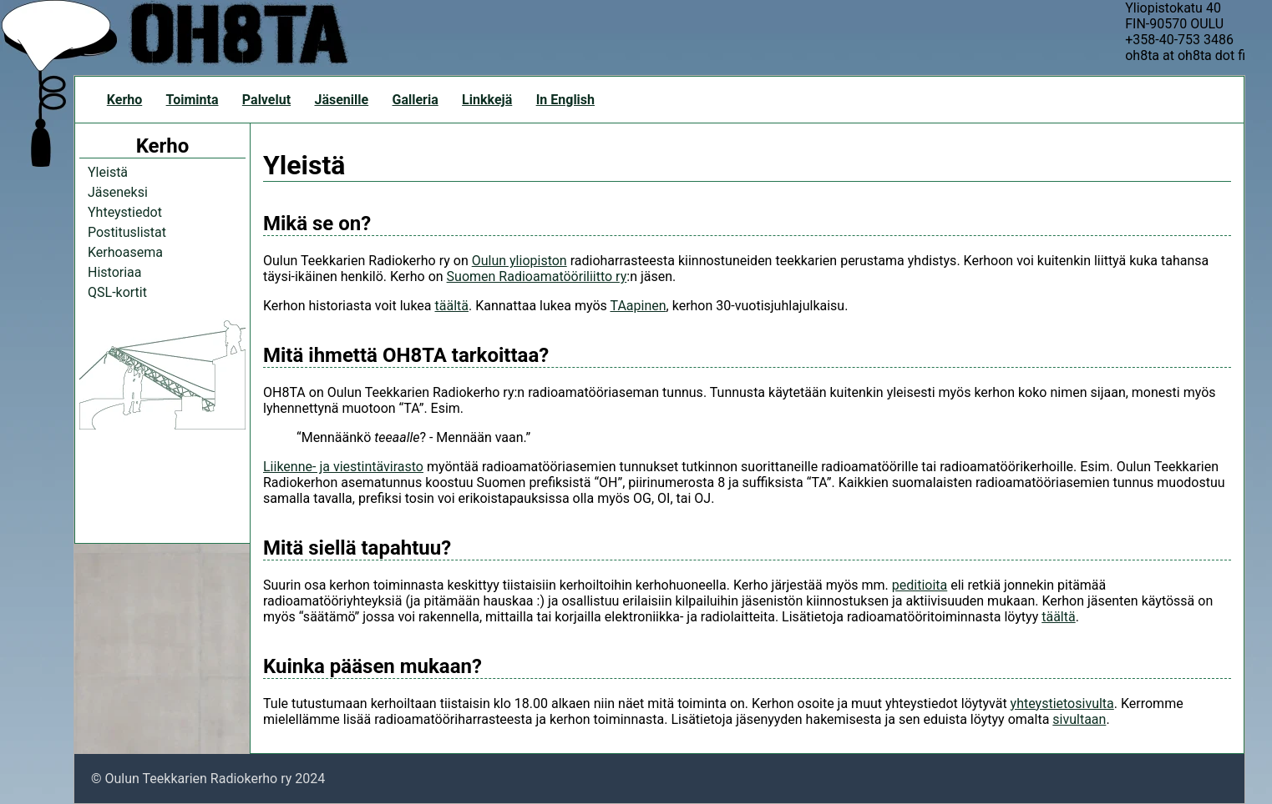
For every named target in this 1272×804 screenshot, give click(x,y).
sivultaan (1079, 719)
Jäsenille (341, 100)
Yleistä (108, 172)
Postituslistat (127, 232)
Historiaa (114, 272)
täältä (452, 306)
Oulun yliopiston (519, 261)
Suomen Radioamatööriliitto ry (537, 276)
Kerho (124, 100)
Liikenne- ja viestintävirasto (343, 467)
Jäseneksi (118, 192)
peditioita (919, 585)
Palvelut (266, 100)
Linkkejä (487, 100)
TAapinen (638, 306)
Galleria (415, 100)
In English (565, 100)
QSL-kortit (117, 292)
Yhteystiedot (125, 212)
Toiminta (192, 100)
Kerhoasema (125, 252)
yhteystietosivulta (1062, 703)
